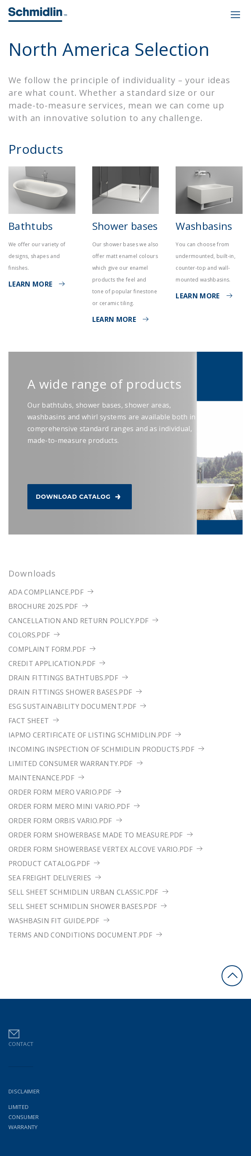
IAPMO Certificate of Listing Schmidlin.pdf (89, 735)
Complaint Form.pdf (46, 649)
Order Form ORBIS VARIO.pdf (60, 820)
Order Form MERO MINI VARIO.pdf (69, 806)
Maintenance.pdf (41, 777)
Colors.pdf (29, 635)
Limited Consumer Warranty (23, 1117)
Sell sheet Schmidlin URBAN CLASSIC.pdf (83, 892)
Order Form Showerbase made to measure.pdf (95, 835)
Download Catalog (79, 495)
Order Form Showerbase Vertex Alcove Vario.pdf (100, 849)
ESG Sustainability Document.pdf (72, 706)
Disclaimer (24, 1091)
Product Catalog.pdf (49, 863)
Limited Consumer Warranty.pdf (70, 763)
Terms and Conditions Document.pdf (80, 935)
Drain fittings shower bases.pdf (70, 692)
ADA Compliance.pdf (45, 592)
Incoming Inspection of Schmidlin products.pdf (101, 749)
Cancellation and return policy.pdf (78, 620)
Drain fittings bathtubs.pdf (63, 677)
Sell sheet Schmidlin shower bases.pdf (82, 906)
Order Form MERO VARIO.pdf (59, 792)
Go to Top (232, 975)
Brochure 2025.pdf (43, 606)
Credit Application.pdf (51, 663)
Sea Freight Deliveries (49, 877)
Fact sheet (28, 720)
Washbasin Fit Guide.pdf (53, 920)
